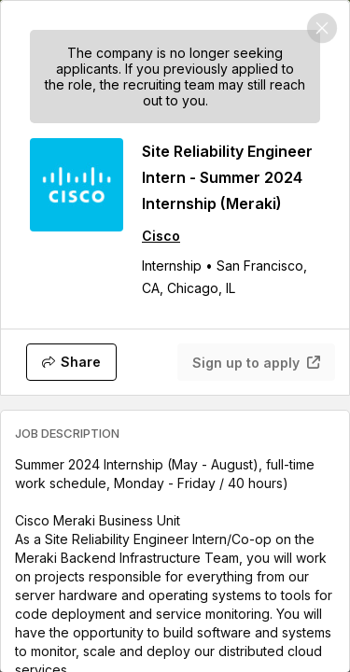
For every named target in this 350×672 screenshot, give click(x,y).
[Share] (71, 362)
